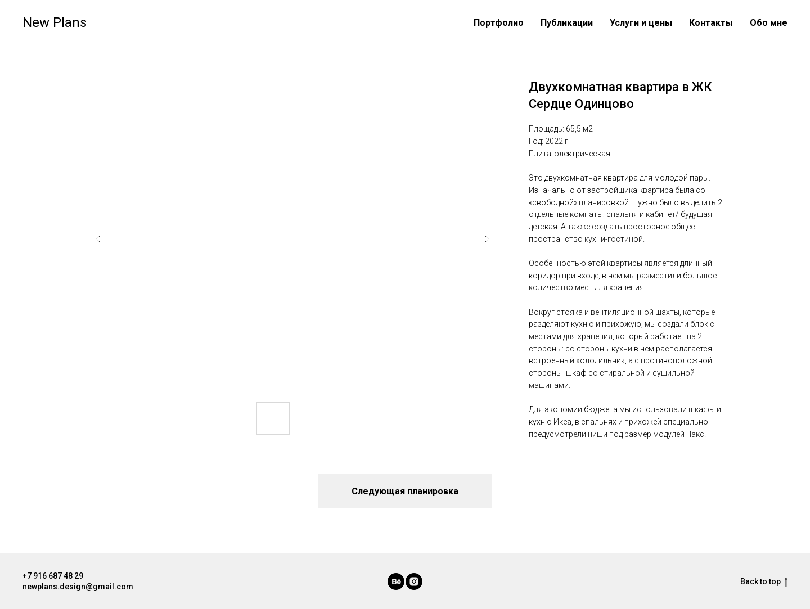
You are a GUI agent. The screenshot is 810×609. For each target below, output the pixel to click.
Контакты (711, 22)
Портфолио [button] (499, 22)
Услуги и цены (641, 22)
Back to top (764, 582)
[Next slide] (486, 239)
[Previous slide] (98, 239)
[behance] (396, 581)
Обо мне (769, 22)
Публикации (567, 22)
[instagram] (414, 581)
